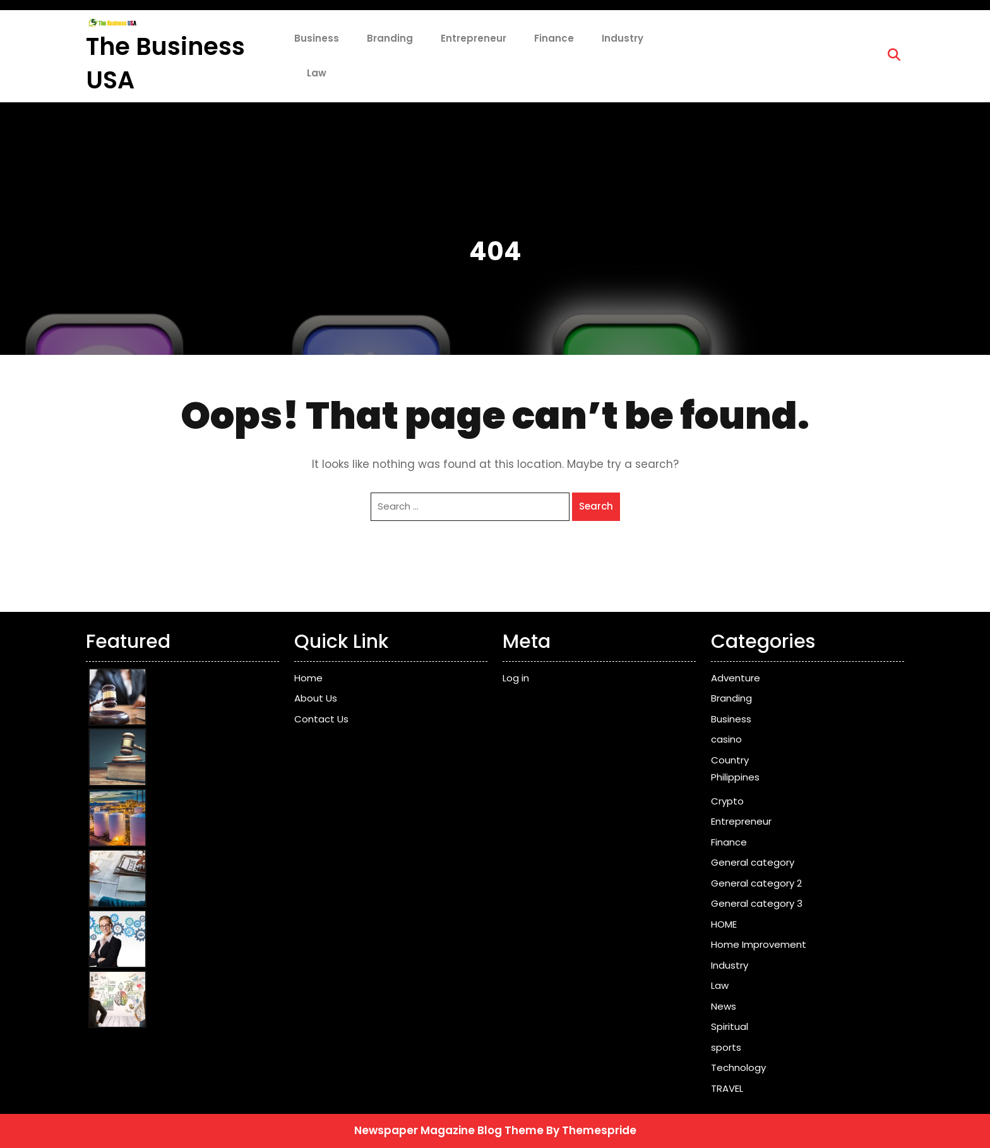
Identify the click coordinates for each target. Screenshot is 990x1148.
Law (316, 73)
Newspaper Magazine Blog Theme (449, 1130)
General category (752, 862)
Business (316, 38)
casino (726, 739)
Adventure (735, 678)
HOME (724, 924)
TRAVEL (727, 1088)
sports (726, 1047)
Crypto (727, 801)
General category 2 (756, 883)
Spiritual (729, 1026)
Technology (738, 1067)
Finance (554, 38)
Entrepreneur (473, 38)
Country (730, 760)
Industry (622, 38)
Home (308, 678)
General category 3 (756, 903)
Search (596, 506)
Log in (516, 678)
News (723, 1006)
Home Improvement (758, 944)
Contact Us (321, 719)
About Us (315, 698)
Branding (390, 38)
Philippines (735, 777)
